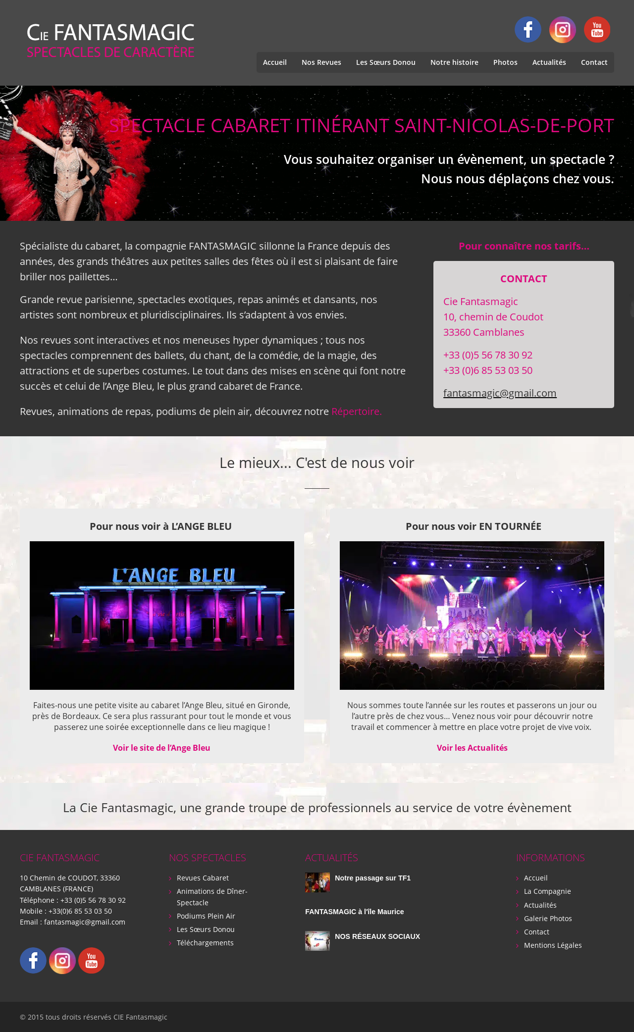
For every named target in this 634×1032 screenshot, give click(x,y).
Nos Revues (321, 62)
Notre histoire (454, 62)
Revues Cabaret (203, 877)
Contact (594, 62)
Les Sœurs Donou (386, 62)
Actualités (549, 62)
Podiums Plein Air (206, 915)
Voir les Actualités (472, 747)
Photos (505, 62)
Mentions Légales (553, 944)
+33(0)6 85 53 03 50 (80, 910)
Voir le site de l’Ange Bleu (162, 747)
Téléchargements (205, 942)
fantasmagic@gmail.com (500, 393)
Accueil (275, 62)
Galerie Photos (548, 918)
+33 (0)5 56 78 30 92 (93, 899)
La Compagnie (547, 891)
